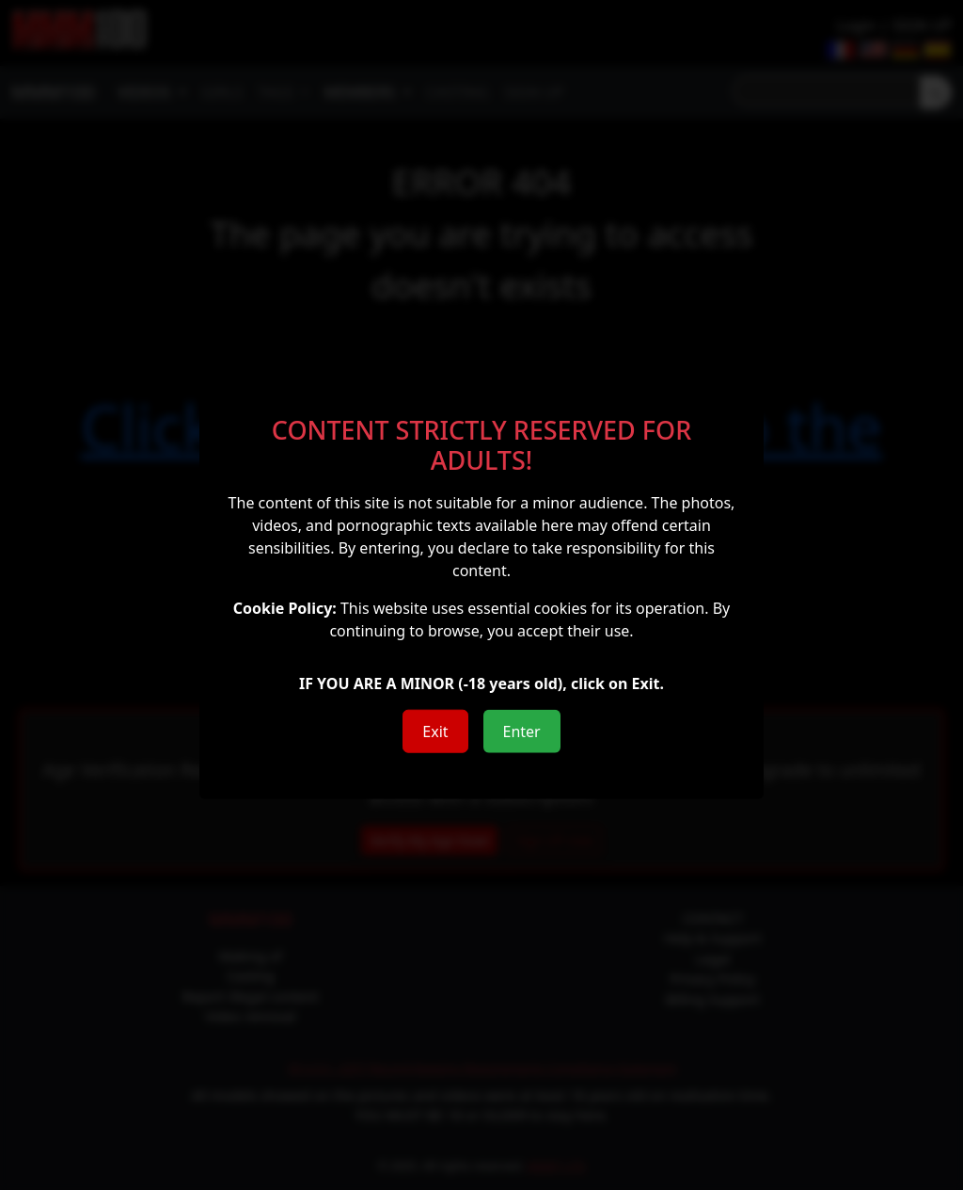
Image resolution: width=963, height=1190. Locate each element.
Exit (435, 730)
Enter (522, 730)
